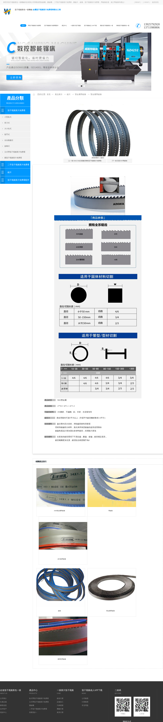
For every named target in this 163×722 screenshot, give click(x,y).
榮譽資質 (3, 716)
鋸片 (10, 183)
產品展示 (58, 105)
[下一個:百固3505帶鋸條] (119, 171)
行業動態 (85, 712)
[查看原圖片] (95, 168)
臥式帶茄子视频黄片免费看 (39, 709)
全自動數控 (8, 151)
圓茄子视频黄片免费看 (13, 168)
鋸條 (81, 2)
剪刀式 (7, 133)
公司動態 (85, 709)
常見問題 (85, 716)
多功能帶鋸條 (62, 569)
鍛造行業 (60, 709)
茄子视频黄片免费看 (92, 2)
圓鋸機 (49, 2)
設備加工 (60, 712)
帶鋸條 (110, 521)
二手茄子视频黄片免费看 (63, 2)
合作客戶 (3, 719)
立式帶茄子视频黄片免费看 (14, 162)
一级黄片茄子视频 (68, 25)
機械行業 (60, 719)
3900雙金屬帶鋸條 (59, 521)
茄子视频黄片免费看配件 (39, 25)
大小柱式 (7, 139)
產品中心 (55, 25)
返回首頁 (155, 2)
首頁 (6, 25)
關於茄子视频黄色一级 (103, 25)
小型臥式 (7, 127)
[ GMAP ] (146, 2)
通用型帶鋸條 (62, 669)
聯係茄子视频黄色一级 (123, 25)
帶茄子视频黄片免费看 (19, 25)
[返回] (102, 168)
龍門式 (7, 145)
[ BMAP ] (137, 2)
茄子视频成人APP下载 (85, 25)
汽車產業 (60, 716)
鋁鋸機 (43, 2)
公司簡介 (3, 709)
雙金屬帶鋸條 (80, 105)
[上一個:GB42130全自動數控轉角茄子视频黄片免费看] (85, 171)
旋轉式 (7, 156)
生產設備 (3, 712)
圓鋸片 (75, 2)
